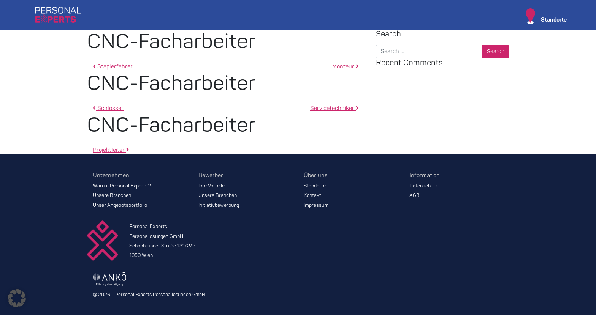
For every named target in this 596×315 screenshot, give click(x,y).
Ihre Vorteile (211, 186)
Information (424, 175)
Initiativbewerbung (218, 205)
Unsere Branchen (112, 195)
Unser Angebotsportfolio (120, 205)
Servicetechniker (334, 108)
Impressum (316, 205)
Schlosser (108, 108)
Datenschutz (423, 186)
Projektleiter (111, 150)
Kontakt (312, 195)
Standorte (315, 186)
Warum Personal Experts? (122, 186)
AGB (414, 195)
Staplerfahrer (113, 66)
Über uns (316, 175)
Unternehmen (111, 175)
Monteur (345, 66)
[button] (16, 298)
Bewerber (210, 175)
